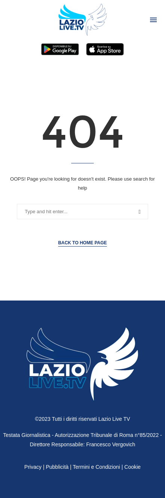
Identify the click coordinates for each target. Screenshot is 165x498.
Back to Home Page (82, 242)
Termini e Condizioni (97, 467)
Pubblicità (57, 467)
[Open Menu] (153, 19)
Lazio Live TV (114, 419)
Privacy (33, 467)
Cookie (132, 467)
